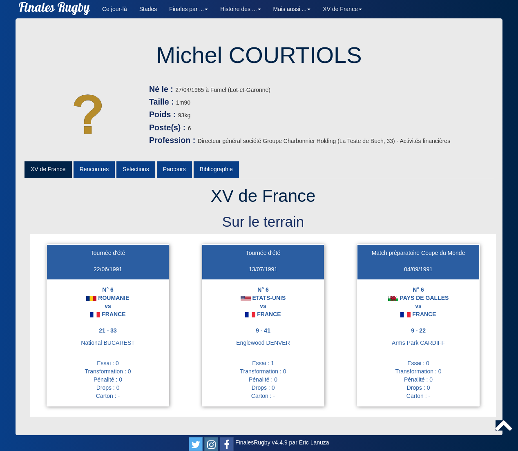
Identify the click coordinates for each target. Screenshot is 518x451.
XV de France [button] (342, 9)
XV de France (48, 169)
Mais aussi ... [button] (292, 9)
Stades (148, 9)
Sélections (136, 169)
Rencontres (94, 169)
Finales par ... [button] (188, 9)
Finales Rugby (54, 9)
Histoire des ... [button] (240, 9)
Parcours (174, 169)
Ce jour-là (114, 9)
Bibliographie (216, 169)
